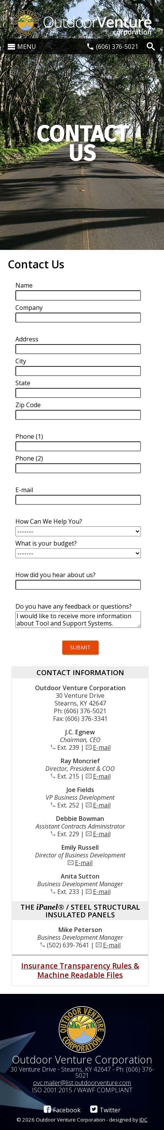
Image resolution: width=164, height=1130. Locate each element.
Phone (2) (29, 458)
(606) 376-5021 (117, 46)
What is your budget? (46, 543)
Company (29, 308)
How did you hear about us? (55, 575)
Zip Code (28, 405)
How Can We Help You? (48, 521)
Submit (80, 647)
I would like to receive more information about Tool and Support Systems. (78, 619)
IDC (143, 1119)
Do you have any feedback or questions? (73, 606)
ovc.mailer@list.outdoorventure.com (82, 1082)
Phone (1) (29, 436)
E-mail (24, 490)
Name (24, 285)
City (20, 361)
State (22, 383)
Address (26, 339)
